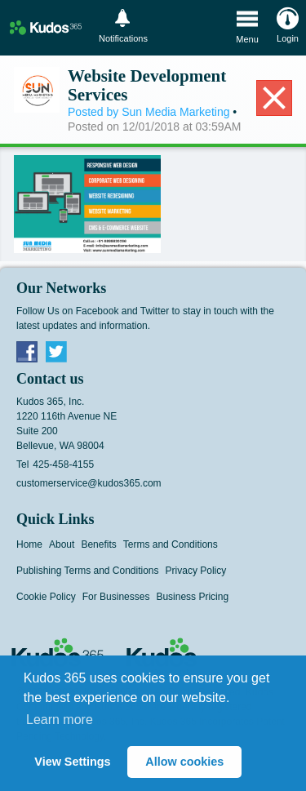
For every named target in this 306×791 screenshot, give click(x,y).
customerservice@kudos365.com (89, 483)
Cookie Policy (46, 596)
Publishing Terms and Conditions (87, 570)
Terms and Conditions (170, 544)
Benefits (98, 544)
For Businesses (116, 596)
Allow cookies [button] (184, 761)
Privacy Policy (196, 570)
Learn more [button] (59, 720)
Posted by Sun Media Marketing (148, 111)
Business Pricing (192, 596)
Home (29, 544)
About (61, 544)
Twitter (56, 351)
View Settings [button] (72, 761)
